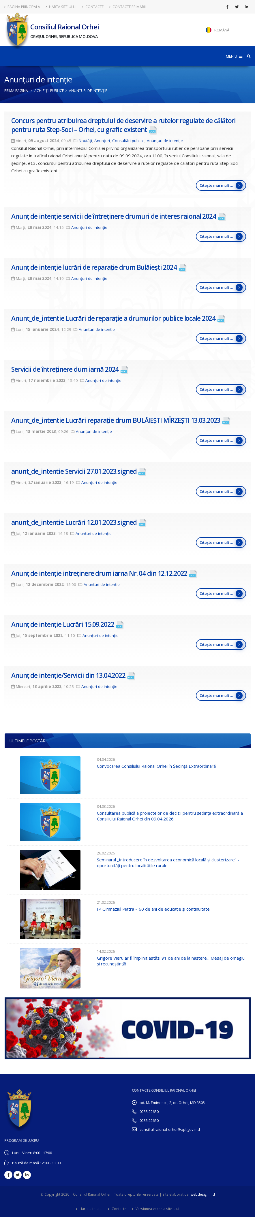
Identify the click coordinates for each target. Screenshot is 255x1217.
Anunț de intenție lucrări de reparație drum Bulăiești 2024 (94, 267)
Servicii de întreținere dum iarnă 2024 (65, 369)
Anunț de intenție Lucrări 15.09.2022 (62, 624)
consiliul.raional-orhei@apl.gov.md (170, 1129)
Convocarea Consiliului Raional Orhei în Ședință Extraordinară (156, 766)
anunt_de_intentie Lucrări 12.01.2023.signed (74, 522)
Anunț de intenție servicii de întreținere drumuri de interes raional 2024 (113, 216)
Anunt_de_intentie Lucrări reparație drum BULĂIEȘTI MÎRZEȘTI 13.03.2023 (115, 420)
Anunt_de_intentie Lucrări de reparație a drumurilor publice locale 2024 (113, 318)
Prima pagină (16, 90)
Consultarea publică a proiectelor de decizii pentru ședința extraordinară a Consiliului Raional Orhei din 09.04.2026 (170, 816)
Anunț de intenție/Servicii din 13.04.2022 (68, 675)
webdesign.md (203, 1194)
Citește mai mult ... (221, 185)
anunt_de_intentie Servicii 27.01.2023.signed (74, 471)
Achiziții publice (49, 90)
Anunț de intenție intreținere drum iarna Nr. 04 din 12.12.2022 (99, 573)
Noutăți (85, 140)
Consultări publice (128, 140)
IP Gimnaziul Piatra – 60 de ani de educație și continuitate (153, 909)
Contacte (93, 6)
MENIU (234, 56)
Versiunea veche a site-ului (157, 1208)
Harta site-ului (61, 6)
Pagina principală (22, 6)
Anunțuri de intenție (165, 140)
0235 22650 (149, 1111)
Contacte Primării (127, 6)
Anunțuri (102, 140)
